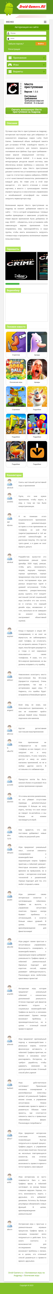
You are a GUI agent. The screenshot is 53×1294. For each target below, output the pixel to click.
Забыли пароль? (16, 43)
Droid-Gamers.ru (15, 1273)
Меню (26, 22)
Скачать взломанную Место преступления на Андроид (26, 110)
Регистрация (14, 49)
